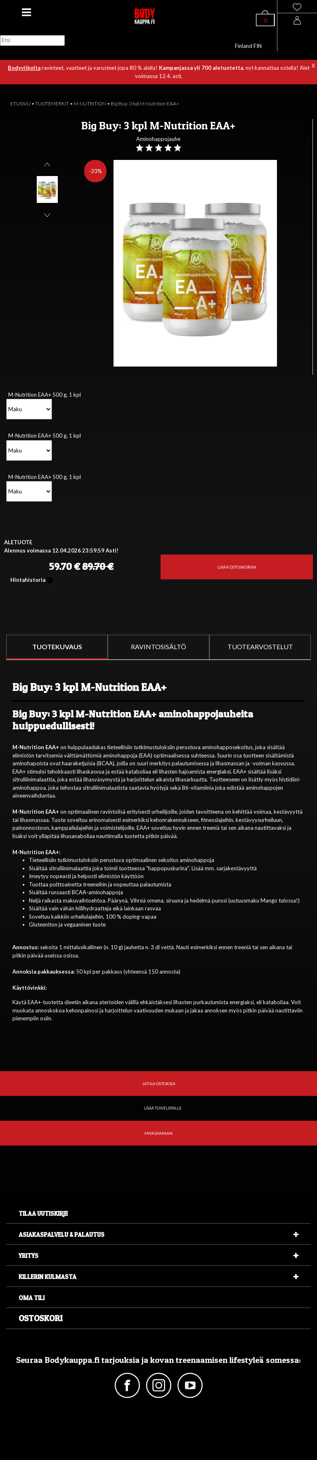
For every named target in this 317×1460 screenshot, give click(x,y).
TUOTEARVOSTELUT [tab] (260, 646)
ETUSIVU (20, 103)
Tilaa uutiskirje (43, 1213)
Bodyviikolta (24, 67)
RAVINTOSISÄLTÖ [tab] (158, 646)
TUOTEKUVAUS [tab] (57, 646)
